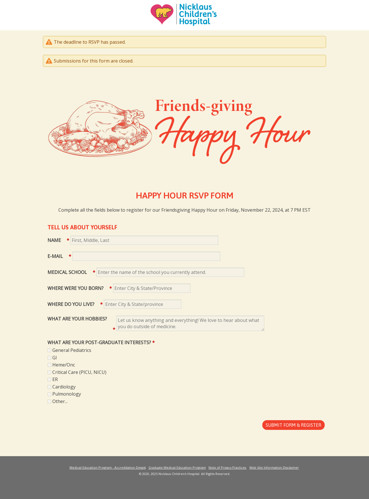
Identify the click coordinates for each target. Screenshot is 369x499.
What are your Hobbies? (77, 319)
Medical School (67, 272)
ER (55, 379)
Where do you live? (70, 304)
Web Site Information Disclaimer (274, 467)
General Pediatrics (71, 350)
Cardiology (64, 387)
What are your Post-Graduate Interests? (99, 342)
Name (54, 240)
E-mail (55, 256)
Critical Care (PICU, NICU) (79, 372)
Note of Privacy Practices (227, 467)
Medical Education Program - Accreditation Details (108, 467)
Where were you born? (75, 288)
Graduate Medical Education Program (177, 467)
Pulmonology (66, 394)
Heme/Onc (63, 365)
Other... (60, 401)
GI (54, 357)
